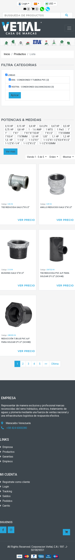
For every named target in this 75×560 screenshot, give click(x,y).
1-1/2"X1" (34, 140)
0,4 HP (32, 126)
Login (22, 3)
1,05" (45, 136)
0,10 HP (9, 126)
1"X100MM (64, 133)
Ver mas (10, 151)
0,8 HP (21, 129)
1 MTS (49, 129)
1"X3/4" (9, 136)
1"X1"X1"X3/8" (31, 133)
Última (55, 363)
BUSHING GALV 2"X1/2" (12, 273)
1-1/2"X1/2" (29, 143)
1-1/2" (20, 140)
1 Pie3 (60, 129)
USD (49, 3)
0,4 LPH (43, 126)
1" (69, 129)
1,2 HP (66, 136)
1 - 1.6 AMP (35, 129)
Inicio (7, 54)
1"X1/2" (49, 133)
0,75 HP (9, 129)
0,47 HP (55, 126)
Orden (52, 157)
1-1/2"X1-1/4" (12, 143)
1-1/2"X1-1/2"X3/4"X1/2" (56, 140)
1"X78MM (22, 136)
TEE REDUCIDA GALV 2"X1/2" (15, 207)
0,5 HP (66, 126)
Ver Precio (26, 219)
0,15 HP (21, 126)
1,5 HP (9, 140)
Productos (20, 54)
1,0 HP (34, 136)
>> (46, 363)
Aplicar (15, 95)
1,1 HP (55, 136)
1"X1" (16, 133)
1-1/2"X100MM (47, 143)
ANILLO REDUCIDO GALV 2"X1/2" (56, 207)
